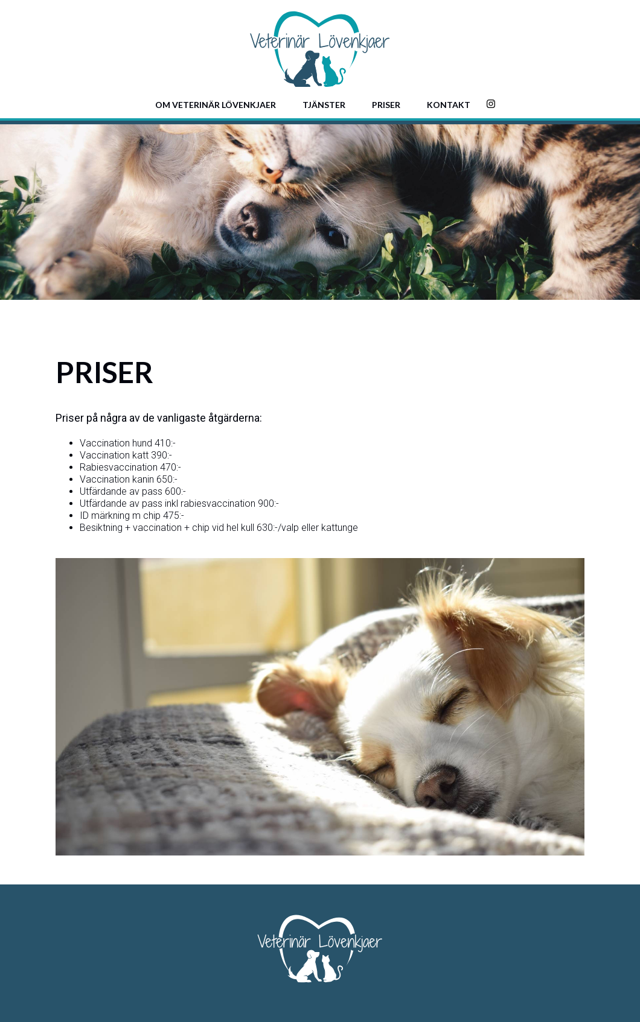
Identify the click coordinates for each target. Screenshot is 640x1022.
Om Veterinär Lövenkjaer (215, 105)
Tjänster (323, 105)
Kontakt (448, 105)
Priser (386, 105)
